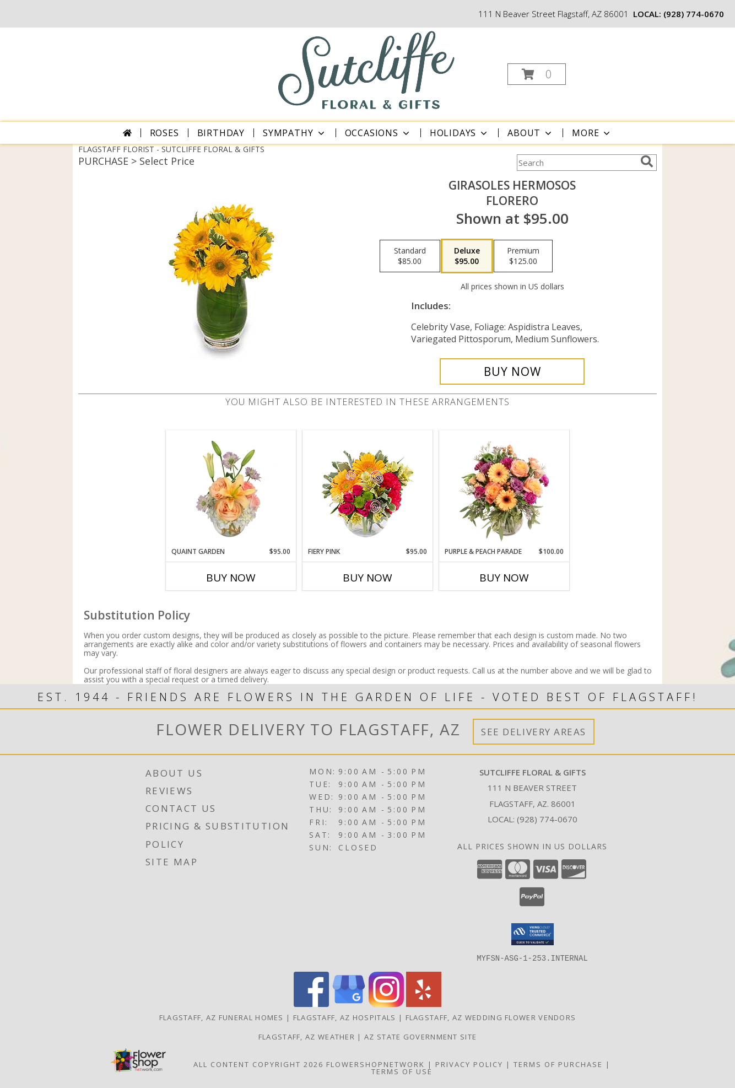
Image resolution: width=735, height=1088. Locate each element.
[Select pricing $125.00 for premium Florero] (523, 256)
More (592, 133)
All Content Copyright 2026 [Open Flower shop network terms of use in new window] (258, 1064)
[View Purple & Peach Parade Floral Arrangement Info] (504, 488)
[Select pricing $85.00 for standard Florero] (410, 256)
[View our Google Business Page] (348, 1003)
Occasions (378, 133)
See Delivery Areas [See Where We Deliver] (533, 731)
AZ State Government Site (420, 1036)
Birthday (221, 133)
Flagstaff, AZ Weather (306, 1036)
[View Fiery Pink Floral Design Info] (368, 489)
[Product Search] (576, 162)
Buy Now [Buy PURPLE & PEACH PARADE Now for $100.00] (504, 577)
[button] (536, 74)
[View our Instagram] (386, 1003)
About (530, 133)
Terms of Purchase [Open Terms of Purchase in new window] (558, 1064)
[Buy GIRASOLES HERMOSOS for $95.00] (512, 371)
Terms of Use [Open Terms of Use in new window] (402, 1071)
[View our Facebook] (311, 1003)
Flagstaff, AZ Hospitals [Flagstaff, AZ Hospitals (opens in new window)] (344, 1017)
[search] (646, 161)
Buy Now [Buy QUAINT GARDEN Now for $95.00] (231, 577)
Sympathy (294, 133)
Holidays (459, 133)
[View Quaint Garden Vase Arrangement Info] (231, 488)
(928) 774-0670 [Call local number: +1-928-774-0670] (693, 13)
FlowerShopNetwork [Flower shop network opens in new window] (375, 1064)
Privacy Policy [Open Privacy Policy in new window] (469, 1064)
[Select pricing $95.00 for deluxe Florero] (466, 256)
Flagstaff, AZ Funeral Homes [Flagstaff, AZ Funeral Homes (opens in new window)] (221, 1017)
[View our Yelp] (423, 1003)
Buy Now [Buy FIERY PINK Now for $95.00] (367, 577)
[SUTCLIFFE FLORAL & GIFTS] (367, 69)
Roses (164, 133)
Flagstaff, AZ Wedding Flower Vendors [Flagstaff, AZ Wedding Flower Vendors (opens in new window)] (491, 1017)
